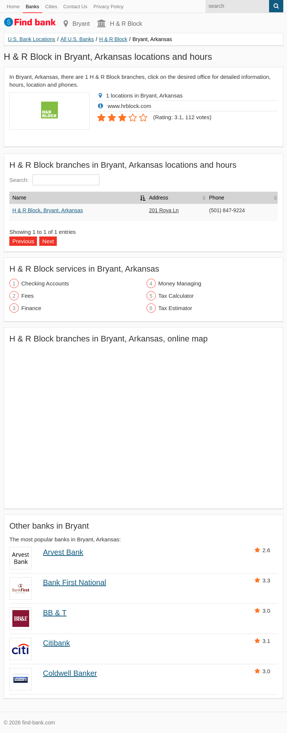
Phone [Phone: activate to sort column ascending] (216, 198)
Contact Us (75, 6)
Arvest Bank (63, 552)
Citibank (56, 643)
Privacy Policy (108, 6)
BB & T (55, 613)
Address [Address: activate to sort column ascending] (158, 198)
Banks (32, 6)
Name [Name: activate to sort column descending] (19, 198)
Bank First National (74, 582)
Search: (54, 179)
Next (48, 241)
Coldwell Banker (70, 673)
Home (13, 6)
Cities (51, 6)
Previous (23, 241)
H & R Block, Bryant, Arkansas (47, 210)
